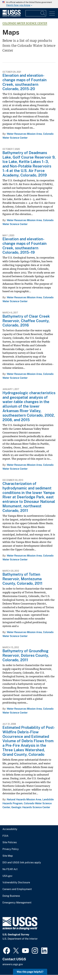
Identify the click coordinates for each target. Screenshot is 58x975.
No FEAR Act (9, 869)
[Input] (36, 13)
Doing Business (11, 896)
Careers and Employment (17, 889)
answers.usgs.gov (12, 964)
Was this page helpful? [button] (30, 971)
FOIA (5, 836)
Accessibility (9, 829)
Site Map (7, 855)
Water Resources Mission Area (24, 133)
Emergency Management (16, 902)
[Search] (43, 13)
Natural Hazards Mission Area (24, 799)
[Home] (11, 15)
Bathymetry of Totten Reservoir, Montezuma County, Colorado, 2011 (22, 578)
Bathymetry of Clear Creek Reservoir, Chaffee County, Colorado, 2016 (26, 320)
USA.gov (7, 876)
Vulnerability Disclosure (16, 882)
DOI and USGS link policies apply (21, 862)
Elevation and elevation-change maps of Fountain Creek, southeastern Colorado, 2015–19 (24, 245)
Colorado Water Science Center (24, 23)
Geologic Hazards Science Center (30, 807)
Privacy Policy (10, 849)
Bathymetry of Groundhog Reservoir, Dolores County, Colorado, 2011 (25, 655)
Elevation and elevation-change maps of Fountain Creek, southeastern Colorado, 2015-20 (24, 82)
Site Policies (9, 842)
